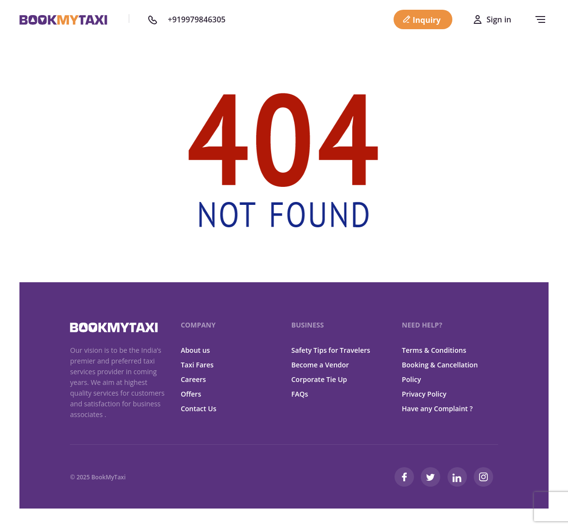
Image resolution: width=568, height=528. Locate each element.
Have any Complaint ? (437, 408)
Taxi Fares (197, 364)
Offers (191, 394)
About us (195, 350)
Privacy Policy (424, 394)
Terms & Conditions (434, 350)
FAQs (299, 394)
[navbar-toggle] (538, 19)
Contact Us (198, 408)
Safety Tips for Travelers (330, 350)
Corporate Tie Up (319, 379)
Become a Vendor (320, 364)
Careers (193, 379)
